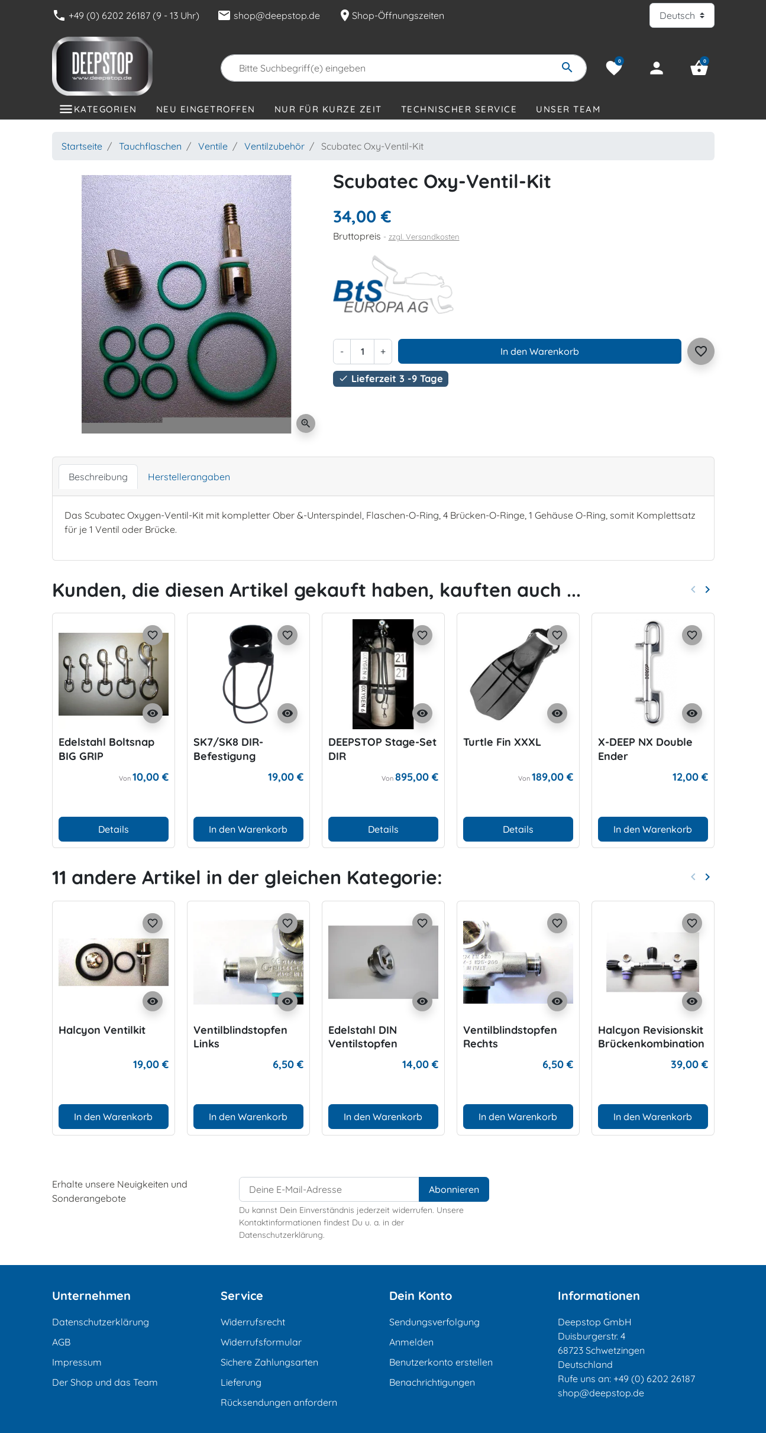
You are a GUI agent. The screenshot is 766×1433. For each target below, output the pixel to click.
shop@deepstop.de (268, 15)
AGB (61, 1342)
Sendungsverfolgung (434, 1322)
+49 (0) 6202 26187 (654, 1379)
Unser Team (568, 109)
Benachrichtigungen (432, 1382)
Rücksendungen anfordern (279, 1402)
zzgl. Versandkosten (424, 236)
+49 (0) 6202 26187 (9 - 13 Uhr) (125, 15)
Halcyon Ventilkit (102, 1030)
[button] (699, 68)
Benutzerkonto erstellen (441, 1362)
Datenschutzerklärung (100, 1322)
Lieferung (241, 1382)
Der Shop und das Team (105, 1382)
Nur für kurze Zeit (328, 109)
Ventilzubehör (274, 146)
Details (113, 829)
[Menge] (362, 351)
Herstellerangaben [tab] (189, 477)
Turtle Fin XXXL (502, 742)
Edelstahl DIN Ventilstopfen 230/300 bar (362, 1044)
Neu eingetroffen (206, 109)
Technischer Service (459, 109)
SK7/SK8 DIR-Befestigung (228, 748)
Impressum (77, 1362)
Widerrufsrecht (253, 1322)
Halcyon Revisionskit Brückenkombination (651, 1036)
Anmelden (411, 1342)
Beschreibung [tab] (98, 477)
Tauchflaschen (150, 146)
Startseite (82, 146)
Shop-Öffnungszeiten (391, 15)
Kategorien (105, 109)
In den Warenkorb (539, 351)
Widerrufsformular (261, 1342)
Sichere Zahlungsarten (269, 1362)
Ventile (213, 146)
